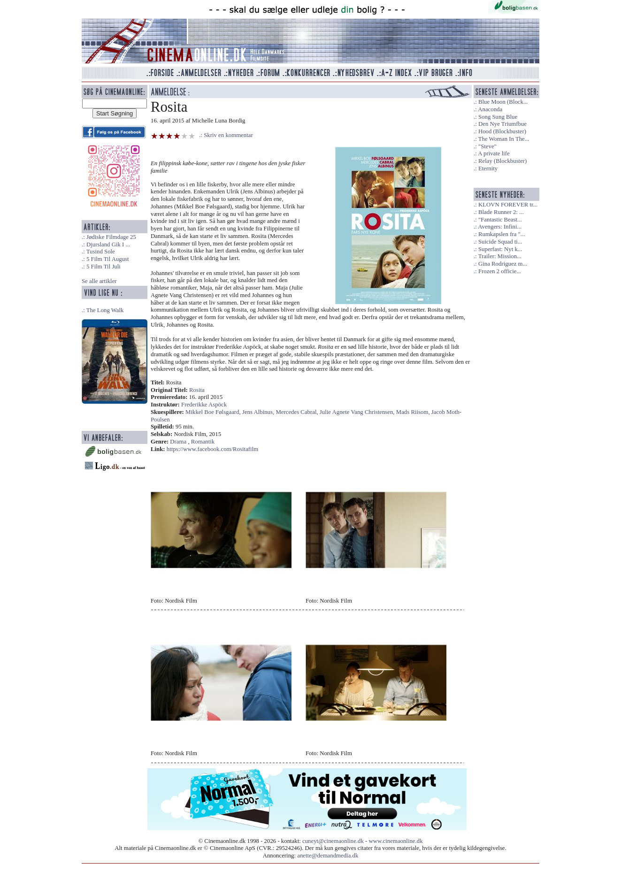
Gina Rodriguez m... (502, 263)
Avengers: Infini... (499, 226)
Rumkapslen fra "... (501, 234)
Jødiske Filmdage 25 (111, 237)
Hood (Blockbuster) (502, 131)
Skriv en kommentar (228, 135)
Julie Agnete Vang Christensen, (358, 412)
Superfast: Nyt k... (500, 249)
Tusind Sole (100, 251)
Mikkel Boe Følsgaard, (213, 412)
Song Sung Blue (497, 117)
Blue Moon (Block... (503, 102)
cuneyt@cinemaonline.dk (333, 841)
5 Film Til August (107, 259)
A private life (494, 153)
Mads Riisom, (413, 412)
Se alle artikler (99, 281)
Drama (178, 441)
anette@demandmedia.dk (327, 855)
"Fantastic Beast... (500, 219)
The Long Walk (105, 310)
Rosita (197, 390)
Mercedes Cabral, (297, 412)
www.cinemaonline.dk (396, 841)
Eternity (488, 168)
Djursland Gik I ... (108, 244)
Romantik (203, 441)
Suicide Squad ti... (500, 241)
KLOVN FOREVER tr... (507, 204)
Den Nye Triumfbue (502, 124)
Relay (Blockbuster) (502, 161)
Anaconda (490, 109)
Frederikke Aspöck (204, 404)
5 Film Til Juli (103, 266)
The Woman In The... (503, 139)
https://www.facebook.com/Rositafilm (212, 449)
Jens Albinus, (259, 412)
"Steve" (487, 146)
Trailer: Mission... (499, 256)
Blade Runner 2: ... (501, 212)
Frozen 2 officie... (499, 271)
